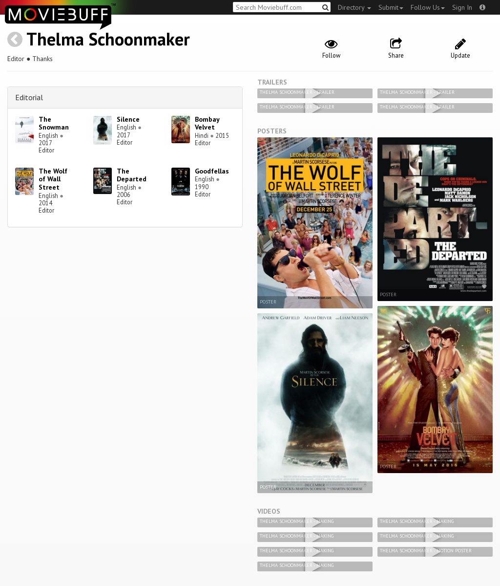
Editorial (29, 97)
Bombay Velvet (207, 123)
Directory (354, 7)
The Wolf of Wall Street (53, 179)
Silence (128, 119)
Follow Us (428, 7)
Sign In (462, 7)
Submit (390, 7)
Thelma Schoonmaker (108, 38)
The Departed (131, 175)
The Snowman (54, 123)
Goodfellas (212, 171)
